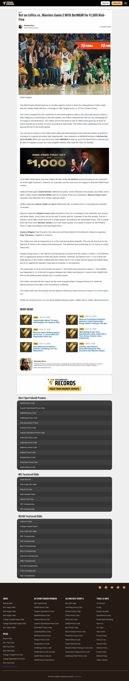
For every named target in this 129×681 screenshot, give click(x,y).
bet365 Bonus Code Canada (44, 652)
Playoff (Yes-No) (26, 489)
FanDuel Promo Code (28, 428)
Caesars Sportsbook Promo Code (32, 433)
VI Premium (100, 603)
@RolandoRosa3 (101, 300)
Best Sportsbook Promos (29, 423)
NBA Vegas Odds (9, 611)
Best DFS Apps (70, 603)
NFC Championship (27, 504)
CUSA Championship (28, 571)
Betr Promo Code (71, 628)
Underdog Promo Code (28, 443)
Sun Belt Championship (28, 566)
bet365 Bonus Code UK (42, 656)
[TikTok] (118, 587)
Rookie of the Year (27, 499)
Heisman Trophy (26, 521)
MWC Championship (27, 561)
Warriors (87, 117)
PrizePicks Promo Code (28, 462)
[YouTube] (112, 587)
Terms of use (101, 640)
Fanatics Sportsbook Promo (44, 611)
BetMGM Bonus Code (28, 413)
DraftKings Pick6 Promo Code (76, 656)
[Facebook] (100, 587)
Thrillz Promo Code (72, 615)
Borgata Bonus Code (27, 457)
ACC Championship (27, 541)
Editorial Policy (101, 656)
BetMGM (103, 133)
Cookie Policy (101, 652)
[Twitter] (106, 587)
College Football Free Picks (13, 655)
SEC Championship (27, 536)
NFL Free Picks (8, 643)
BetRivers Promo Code (28, 447)
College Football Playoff (28, 526)
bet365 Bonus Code (27, 403)
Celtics (27, 114)
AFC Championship (27, 509)
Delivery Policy (101, 648)
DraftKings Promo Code (28, 418)
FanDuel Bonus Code (42, 619)
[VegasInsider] (3, 589)
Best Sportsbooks (40, 603)
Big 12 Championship (28, 551)
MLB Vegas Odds (9, 615)
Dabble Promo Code (72, 623)
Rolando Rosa (35, 300)
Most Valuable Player (28, 494)
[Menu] (125, 3)
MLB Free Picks (9, 651)
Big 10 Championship (28, 546)
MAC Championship (27, 576)
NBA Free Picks (8, 647)
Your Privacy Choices (9, 667)
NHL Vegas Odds (9, 628)
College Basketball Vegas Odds (14, 623)
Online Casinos (102, 660)
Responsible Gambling (104, 619)
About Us (99, 623)
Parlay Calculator (102, 611)
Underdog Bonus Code (42, 632)
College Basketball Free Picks (14, 659)
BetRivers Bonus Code (42, 636)
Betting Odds (7, 603)
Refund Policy (101, 644)
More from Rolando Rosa (42, 368)
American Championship (29, 556)
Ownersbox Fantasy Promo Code (77, 652)
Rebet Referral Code (72, 640)
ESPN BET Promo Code (43, 628)
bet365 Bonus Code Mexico (44, 660)
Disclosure (77, 676)
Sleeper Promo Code (27, 452)
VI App (98, 607)
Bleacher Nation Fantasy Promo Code (79, 648)
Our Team (100, 628)
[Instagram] (124, 587)
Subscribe (117, 3)
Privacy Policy (101, 636)
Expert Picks (7, 639)
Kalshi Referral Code (27, 467)
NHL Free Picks (8, 663)
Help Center (100, 632)
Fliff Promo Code (71, 619)
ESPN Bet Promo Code (28, 438)
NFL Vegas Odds (9, 607)
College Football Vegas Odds (13, 619)
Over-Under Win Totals (28, 484)
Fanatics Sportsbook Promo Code (32, 408)
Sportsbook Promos (103, 615)
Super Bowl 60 (25, 479)
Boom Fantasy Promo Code (75, 632)
